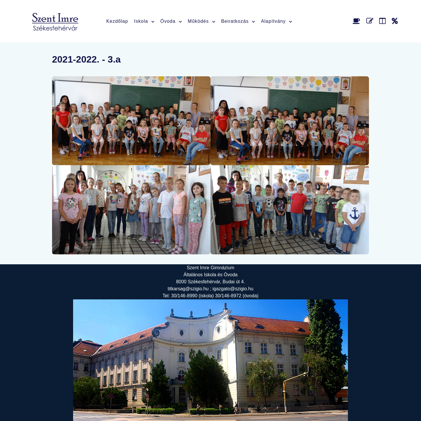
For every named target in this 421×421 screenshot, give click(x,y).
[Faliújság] (383, 21)
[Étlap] (357, 21)
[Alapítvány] (395, 21)
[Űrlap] (370, 21)
